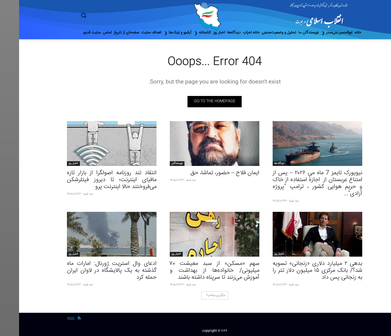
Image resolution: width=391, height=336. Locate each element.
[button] (107, 15)
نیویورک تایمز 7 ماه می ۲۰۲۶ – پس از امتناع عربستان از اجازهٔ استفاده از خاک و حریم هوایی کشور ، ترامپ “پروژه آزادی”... (298, 183)
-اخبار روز (54, 163)
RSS (51, 319)
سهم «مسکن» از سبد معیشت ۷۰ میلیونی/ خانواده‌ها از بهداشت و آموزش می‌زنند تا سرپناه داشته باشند (195, 270)
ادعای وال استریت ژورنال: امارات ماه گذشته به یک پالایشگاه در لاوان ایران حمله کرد (92, 270)
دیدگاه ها (260, 163)
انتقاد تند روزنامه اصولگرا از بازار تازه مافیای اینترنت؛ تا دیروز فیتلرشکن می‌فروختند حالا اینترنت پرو (92, 179)
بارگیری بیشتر (196, 295)
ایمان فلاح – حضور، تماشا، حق (206, 173)
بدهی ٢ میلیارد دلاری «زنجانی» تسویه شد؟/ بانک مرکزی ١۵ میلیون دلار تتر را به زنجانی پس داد (298, 270)
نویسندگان (158, 163)
